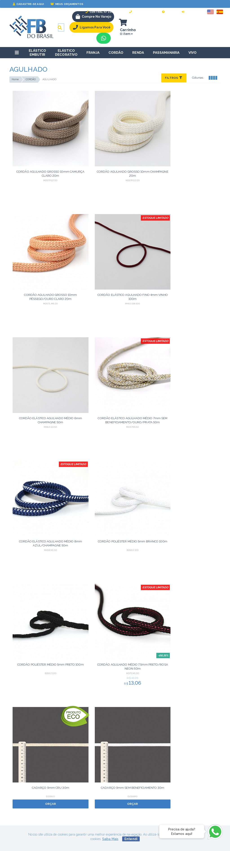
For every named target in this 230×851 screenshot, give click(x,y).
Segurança (17, 769)
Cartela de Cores (94, 783)
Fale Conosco (142, 11)
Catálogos (89, 790)
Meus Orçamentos (67, 4)
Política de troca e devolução (31, 783)
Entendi (130, 839)
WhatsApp (165, 790)
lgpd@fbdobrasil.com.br (26, 753)
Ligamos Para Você (92, 27)
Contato (87, 776)
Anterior (84, 675)
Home (15, 79)
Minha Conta (163, 769)
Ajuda (168, 11)
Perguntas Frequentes (170, 783)
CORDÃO (31, 79)
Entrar (189, 11)
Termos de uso (20, 776)
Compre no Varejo (93, 16)
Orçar (141, 352)
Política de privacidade (26, 790)
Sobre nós (89, 769)
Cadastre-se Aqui (28, 4)
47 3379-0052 (167, 797)
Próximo (145, 675)
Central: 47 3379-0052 (104, 11)
